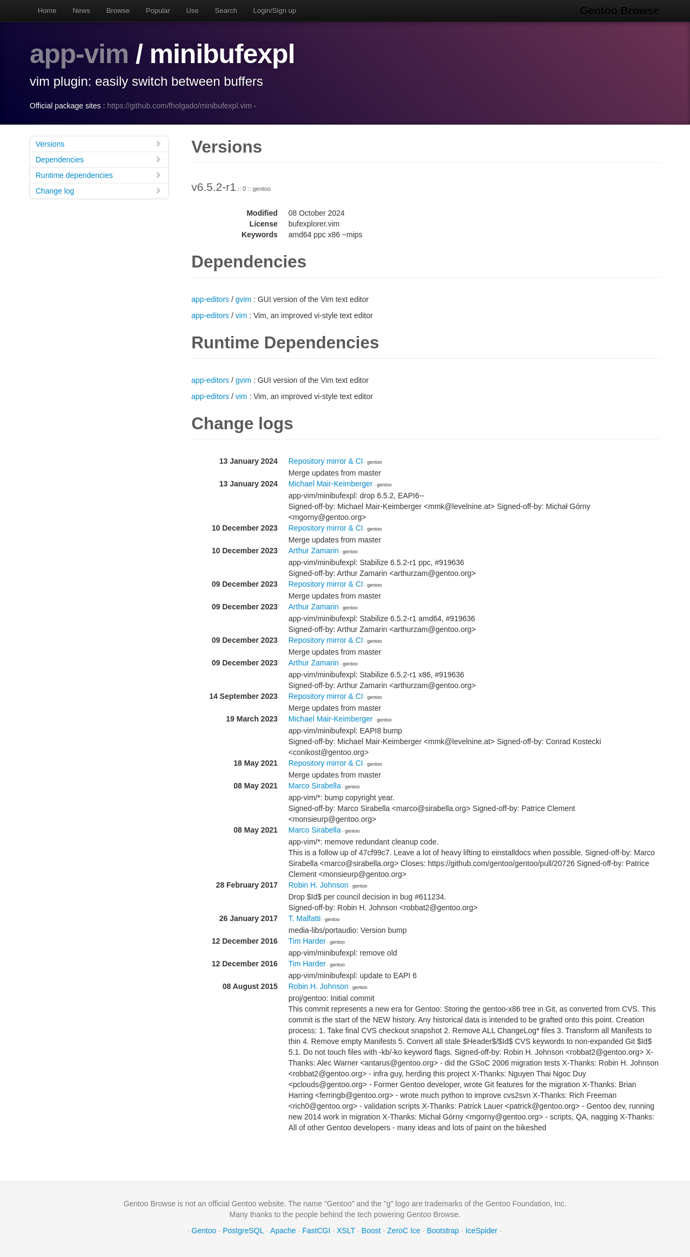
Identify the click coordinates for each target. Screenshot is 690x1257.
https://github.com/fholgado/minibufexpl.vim (179, 105)
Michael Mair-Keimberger (330, 483)
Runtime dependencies (99, 174)
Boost (371, 1230)
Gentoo (203, 1230)
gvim (244, 298)
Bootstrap (443, 1230)
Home (47, 10)
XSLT (346, 1230)
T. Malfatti (304, 917)
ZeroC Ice (403, 1230)
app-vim (79, 54)
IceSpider (481, 1230)
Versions (99, 143)
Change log (99, 190)
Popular (158, 10)
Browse (117, 10)
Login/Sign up (274, 10)
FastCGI (316, 1230)
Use (192, 10)
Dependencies (99, 158)
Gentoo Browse (620, 11)
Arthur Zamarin (313, 550)
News (82, 10)
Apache (282, 1230)
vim (241, 315)
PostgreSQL (243, 1230)
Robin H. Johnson (318, 884)
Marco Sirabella (314, 785)
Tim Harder (307, 940)
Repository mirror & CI (325, 460)
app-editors (210, 298)
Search (226, 10)
